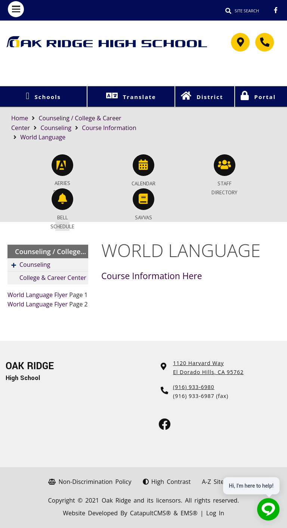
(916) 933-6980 (193, 386)
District (210, 97)
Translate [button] (139, 97)
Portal (265, 97)
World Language (42, 137)
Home (19, 118)
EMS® (188, 513)
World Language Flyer (37, 295)
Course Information (109, 128)
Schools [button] (48, 97)
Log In (215, 513)
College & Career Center (52, 278)
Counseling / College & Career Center (51, 251)
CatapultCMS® (150, 513)
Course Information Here (151, 276)
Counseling (55, 128)
